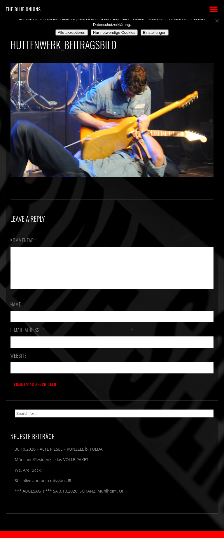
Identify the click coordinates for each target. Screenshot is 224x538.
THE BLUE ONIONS (23, 9)
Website (18, 362)
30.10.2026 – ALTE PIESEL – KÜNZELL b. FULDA (59, 456)
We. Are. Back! (28, 477)
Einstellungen (154, 32)
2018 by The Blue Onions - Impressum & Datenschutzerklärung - (112, 534)
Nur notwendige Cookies (114, 32)
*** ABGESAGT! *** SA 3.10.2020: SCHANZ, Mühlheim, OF (69, 498)
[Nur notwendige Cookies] (217, 21)
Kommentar (23, 240)
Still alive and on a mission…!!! (43, 487)
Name (17, 311)
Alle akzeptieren (71, 32)
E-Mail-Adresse (27, 337)
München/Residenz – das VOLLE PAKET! (52, 466)
